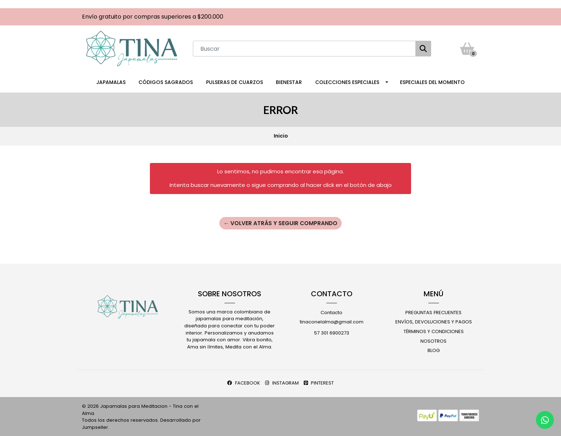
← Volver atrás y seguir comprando (280, 222)
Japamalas (111, 81)
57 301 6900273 (331, 332)
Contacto (331, 311)
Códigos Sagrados (165, 81)
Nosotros (433, 340)
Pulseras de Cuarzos (234, 81)
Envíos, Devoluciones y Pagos (433, 321)
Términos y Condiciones (434, 330)
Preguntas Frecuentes (433, 311)
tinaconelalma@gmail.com (332, 321)
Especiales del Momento (432, 81)
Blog (434, 350)
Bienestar (289, 81)
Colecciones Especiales (347, 81)
